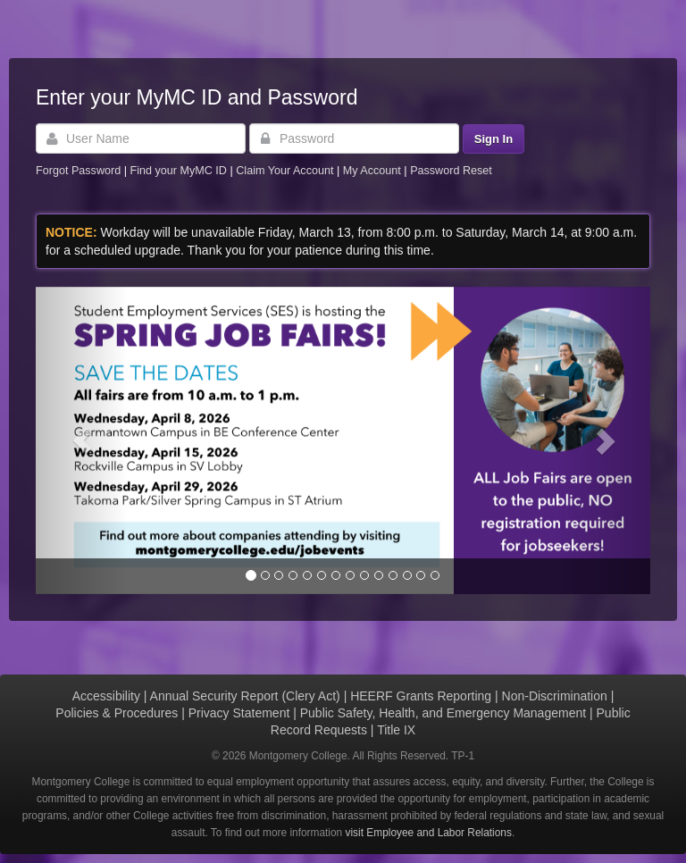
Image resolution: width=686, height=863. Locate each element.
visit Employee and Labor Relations (429, 832)
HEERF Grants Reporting (420, 696)
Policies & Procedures (116, 713)
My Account (374, 170)
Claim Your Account (286, 170)
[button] (82, 440)
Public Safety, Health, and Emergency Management (443, 713)
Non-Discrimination (554, 696)
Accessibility (106, 696)
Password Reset (451, 170)
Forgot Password (78, 170)
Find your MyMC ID (178, 170)
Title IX (396, 730)
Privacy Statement (239, 713)
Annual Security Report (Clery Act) (245, 696)
